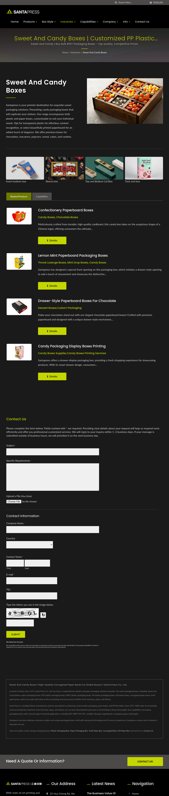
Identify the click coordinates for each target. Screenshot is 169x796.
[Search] (132, 2)
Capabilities (89, 22)
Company (110, 22)
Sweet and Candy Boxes (95, 52)
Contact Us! (145, 761)
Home (15, 22)
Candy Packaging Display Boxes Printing (72, 346)
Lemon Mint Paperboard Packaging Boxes (73, 255)
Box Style (49, 22)
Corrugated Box (110, 731)
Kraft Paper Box (95, 731)
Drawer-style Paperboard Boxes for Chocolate (77, 300)
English (158, 2)
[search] (116, 2)
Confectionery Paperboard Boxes (66, 210)
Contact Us (142, 22)
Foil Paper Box (124, 731)
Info (126, 22)
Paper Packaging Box (79, 731)
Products (30, 22)
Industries (68, 22)
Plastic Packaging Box (60, 731)
